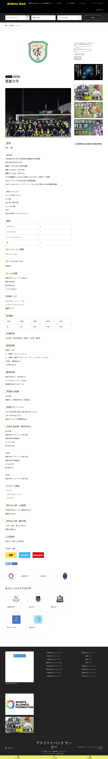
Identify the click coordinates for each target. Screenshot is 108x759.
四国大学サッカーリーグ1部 (14, 301)
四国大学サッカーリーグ (88, 672)
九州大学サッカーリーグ (88, 676)
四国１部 (9, 76)
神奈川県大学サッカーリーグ (54, 669)
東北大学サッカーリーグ (54, 656)
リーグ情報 (58, 3)
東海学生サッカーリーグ (88, 652)
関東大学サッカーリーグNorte (54, 662)
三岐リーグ (88, 662)
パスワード (77, 48)
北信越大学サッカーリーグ (54, 676)
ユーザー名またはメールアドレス (84, 43)
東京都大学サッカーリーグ (54, 666)
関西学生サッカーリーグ (88, 666)
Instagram (10, 747)
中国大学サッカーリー (88, 669)
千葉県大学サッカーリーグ (54, 672)
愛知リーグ (88, 659)
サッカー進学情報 (70, 3)
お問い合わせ (99, 9)
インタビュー (83, 3)
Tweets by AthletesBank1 (11, 683)
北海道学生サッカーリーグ (54, 652)
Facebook (8, 747)
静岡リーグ (88, 656)
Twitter (6, 747)
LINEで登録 (79, 54)
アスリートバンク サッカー (90, 747)
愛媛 (17, 76)
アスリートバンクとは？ (97, 3)
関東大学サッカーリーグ (54, 659)
